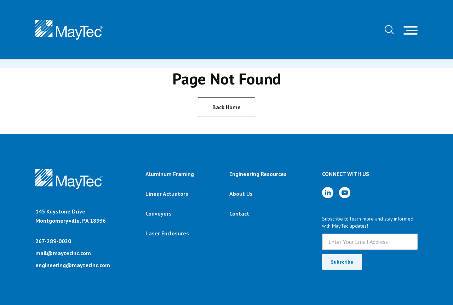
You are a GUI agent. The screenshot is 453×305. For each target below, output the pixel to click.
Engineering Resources (258, 173)
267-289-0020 (53, 241)
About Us (241, 193)
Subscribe (342, 262)
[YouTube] (344, 192)
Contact (239, 213)
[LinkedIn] (327, 192)
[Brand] (69, 188)
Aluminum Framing (169, 173)
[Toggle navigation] (410, 30)
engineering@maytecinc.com (72, 265)
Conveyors (158, 213)
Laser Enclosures (167, 233)
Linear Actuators (166, 193)
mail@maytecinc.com (63, 253)
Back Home (226, 107)
